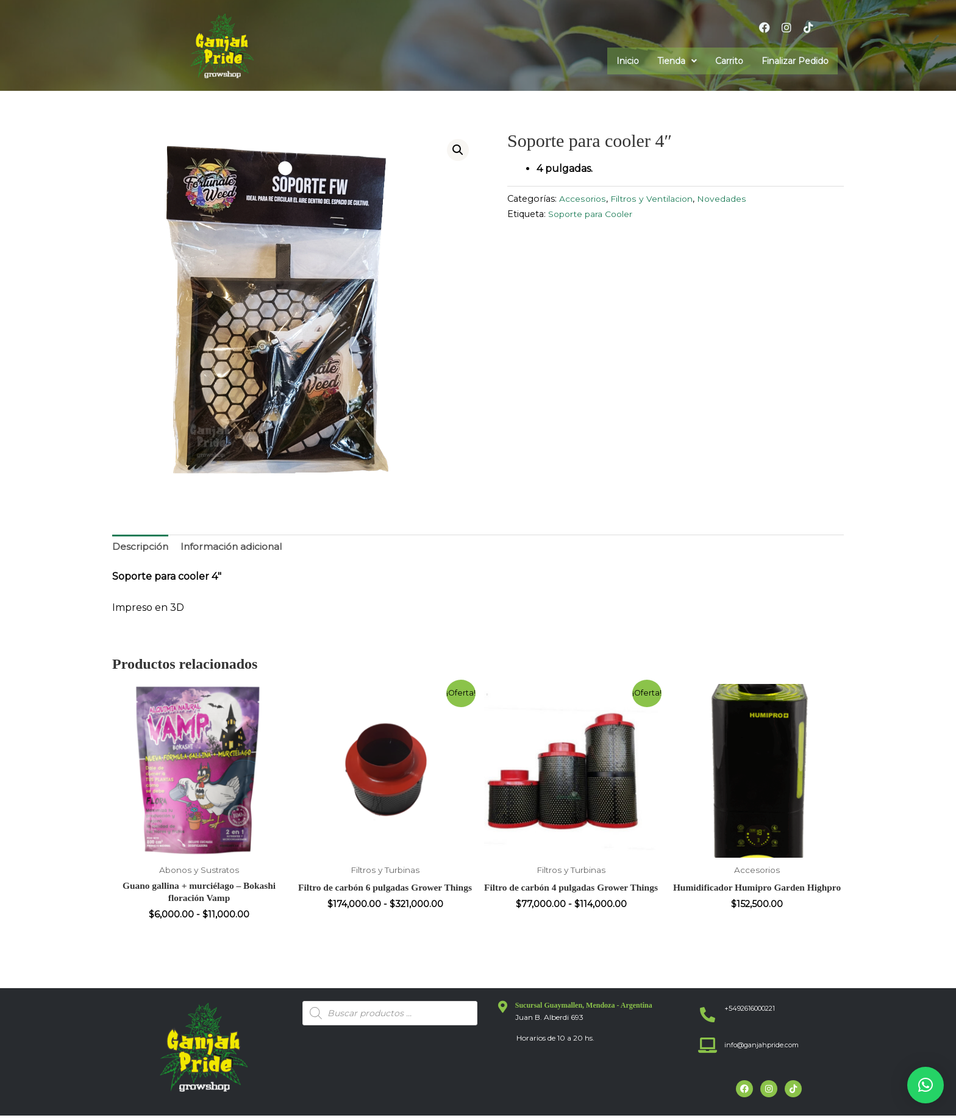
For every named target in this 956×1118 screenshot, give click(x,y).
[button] (677, 61)
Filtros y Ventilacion (654, 198)
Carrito (729, 60)
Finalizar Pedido (795, 60)
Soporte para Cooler (594, 213)
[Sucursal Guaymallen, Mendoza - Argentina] (503, 1009)
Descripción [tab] (140, 547)
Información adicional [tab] (233, 547)
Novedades (726, 198)
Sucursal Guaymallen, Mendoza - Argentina (583, 1007)
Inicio (627, 60)
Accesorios (583, 198)
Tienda (677, 60)
